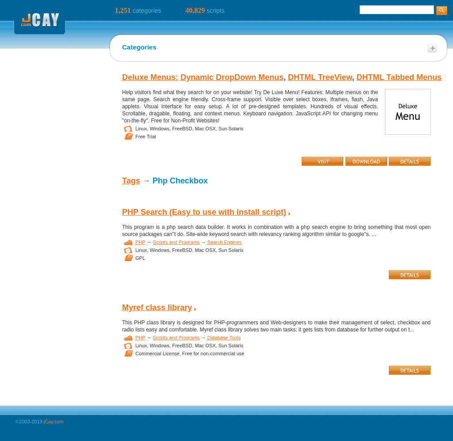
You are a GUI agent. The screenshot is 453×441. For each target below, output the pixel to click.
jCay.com (54, 421)
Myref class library (157, 307)
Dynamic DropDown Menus (232, 77)
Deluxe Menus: (150, 77)
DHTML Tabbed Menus (399, 77)
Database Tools (224, 337)
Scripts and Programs (176, 242)
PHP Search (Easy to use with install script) (204, 212)
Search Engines (224, 242)
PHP (140, 242)
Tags (131, 180)
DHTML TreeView (320, 77)
